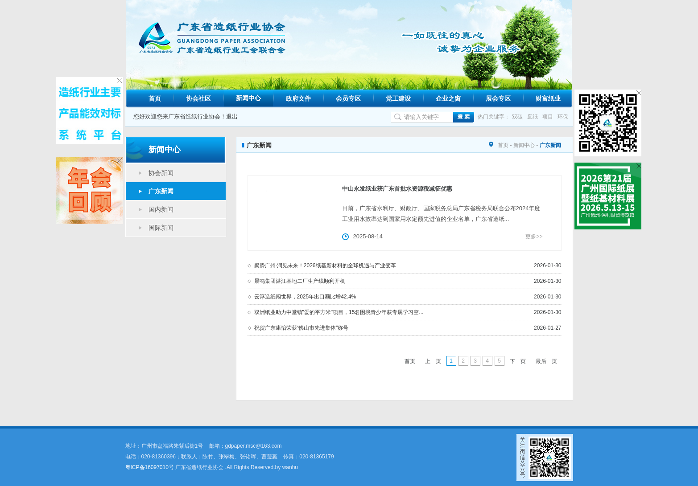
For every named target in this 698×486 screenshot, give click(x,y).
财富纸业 (548, 98)
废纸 (532, 117)
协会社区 (198, 98)
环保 (563, 117)
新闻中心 (248, 98)
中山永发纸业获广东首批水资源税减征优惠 (397, 188)
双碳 (517, 117)
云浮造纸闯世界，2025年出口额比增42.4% (305, 297)
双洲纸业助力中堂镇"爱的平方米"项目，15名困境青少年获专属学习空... (339, 312)
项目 (547, 117)
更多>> (533, 236)
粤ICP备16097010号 (149, 467)
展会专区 (498, 98)
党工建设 (398, 98)
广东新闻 (161, 191)
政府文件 (298, 98)
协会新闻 (161, 172)
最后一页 (546, 361)
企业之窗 (448, 98)
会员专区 (348, 98)
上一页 (433, 361)
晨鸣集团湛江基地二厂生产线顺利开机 (299, 281)
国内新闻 (161, 209)
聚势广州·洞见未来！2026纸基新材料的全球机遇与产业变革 (325, 265)
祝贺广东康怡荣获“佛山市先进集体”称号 (301, 328)
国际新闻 (161, 227)
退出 (232, 116)
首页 (155, 98)
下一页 (518, 361)
